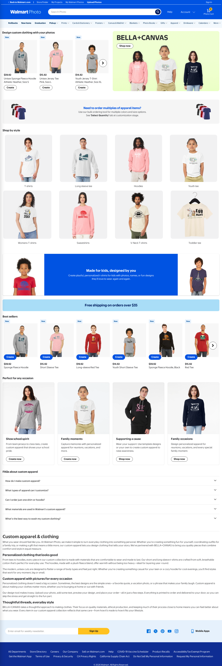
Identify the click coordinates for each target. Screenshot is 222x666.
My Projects (56, 2)
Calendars (203, 23)
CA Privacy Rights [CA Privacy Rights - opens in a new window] (86, 656)
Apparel (174, 23)
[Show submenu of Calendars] (209, 23)
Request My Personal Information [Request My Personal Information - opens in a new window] (195, 656)
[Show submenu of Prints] (68, 23)
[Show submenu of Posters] (104, 23)
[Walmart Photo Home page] (25, 11)
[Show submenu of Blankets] (139, 23)
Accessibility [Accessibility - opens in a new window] (180, 651)
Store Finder (42, 2)
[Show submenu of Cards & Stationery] (91, 23)
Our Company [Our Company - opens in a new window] (70, 651)
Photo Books (149, 23)
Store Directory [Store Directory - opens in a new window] (38, 651)
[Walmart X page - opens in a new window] (156, 631)
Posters (99, 23)
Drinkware (188, 23)
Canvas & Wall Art (116, 23)
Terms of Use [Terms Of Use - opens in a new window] (42, 656)
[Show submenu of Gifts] (166, 23)
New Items (26, 23)
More (216, 23)
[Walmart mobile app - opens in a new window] (199, 631)
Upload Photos (94, 2)
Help (169, 11)
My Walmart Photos (75, 2)
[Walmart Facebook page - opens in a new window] (149, 631)
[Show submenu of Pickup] (57, 23)
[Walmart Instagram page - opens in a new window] (176, 631)
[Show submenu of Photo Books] (157, 23)
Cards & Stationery (81, 23)
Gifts (163, 23)
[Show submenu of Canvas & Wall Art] (126, 23)
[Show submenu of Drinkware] (195, 23)
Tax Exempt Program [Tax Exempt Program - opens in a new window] (198, 651)
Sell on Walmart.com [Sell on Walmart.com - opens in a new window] (93, 651)
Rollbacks (13, 23)
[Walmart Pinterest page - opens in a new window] (163, 631)
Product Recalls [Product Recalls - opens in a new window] (161, 651)
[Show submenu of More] (220, 23)
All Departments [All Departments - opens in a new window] (17, 651)
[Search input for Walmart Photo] (101, 12)
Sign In (209, 2)
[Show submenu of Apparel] (179, 23)
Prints (64, 23)
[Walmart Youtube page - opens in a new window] (169, 631)
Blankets (134, 23)
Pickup (52, 23)
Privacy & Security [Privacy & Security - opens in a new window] (63, 656)
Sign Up (93, 631)
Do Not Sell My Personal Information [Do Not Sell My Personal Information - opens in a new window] (153, 656)
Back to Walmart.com (19, 2)
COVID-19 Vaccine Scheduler (133, 651)
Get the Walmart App (20, 656)
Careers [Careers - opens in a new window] (55, 651)
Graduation (40, 23)
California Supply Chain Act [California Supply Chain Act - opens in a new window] (114, 656)
